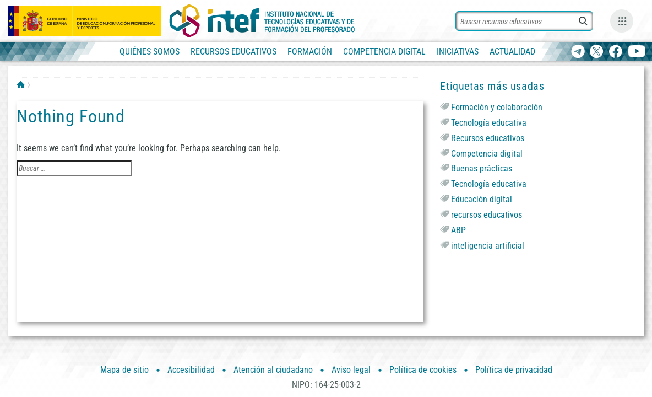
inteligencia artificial (487, 245)
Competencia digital (487, 153)
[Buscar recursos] (524, 21)
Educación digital (481, 199)
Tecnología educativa (488, 122)
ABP (458, 230)
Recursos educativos (487, 138)
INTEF (21, 84)
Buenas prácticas (481, 168)
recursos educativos (486, 215)
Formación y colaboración (496, 107)
